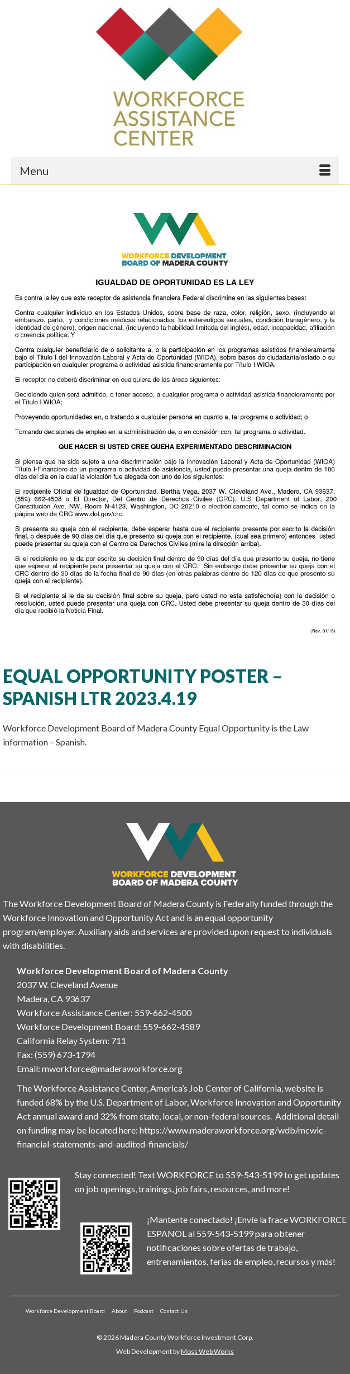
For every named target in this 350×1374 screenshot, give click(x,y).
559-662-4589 (171, 1026)
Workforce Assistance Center (74, 1012)
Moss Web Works (207, 1351)
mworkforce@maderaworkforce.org (112, 1068)
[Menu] (175, 171)
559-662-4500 (163, 1012)
